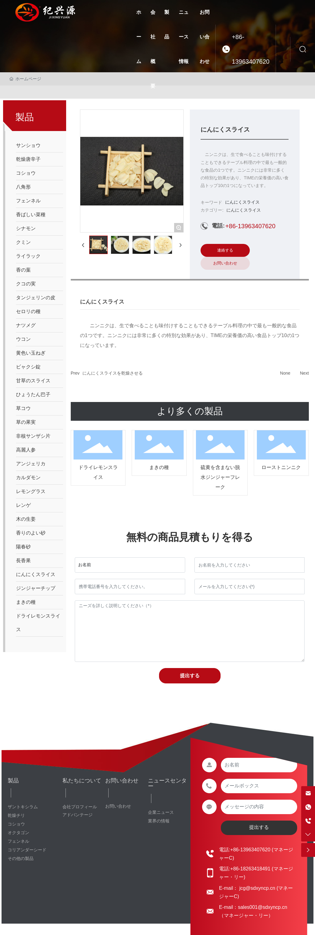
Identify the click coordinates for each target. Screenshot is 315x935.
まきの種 (159, 467)
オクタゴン (18, 832)
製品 (13, 781)
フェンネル (18, 841)
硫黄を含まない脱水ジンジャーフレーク (220, 477)
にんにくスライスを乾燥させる (112, 373)
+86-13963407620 (250, 49)
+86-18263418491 (250, 868)
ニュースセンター (167, 783)
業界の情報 (158, 820)
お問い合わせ (121, 781)
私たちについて (81, 781)
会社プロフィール (79, 806)
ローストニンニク (281, 467)
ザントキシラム (23, 806)
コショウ (16, 824)
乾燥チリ (16, 815)
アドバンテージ (77, 814)
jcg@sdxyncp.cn (256, 888)
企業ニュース (161, 812)
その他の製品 (21, 858)
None (285, 373)
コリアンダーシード (27, 849)
